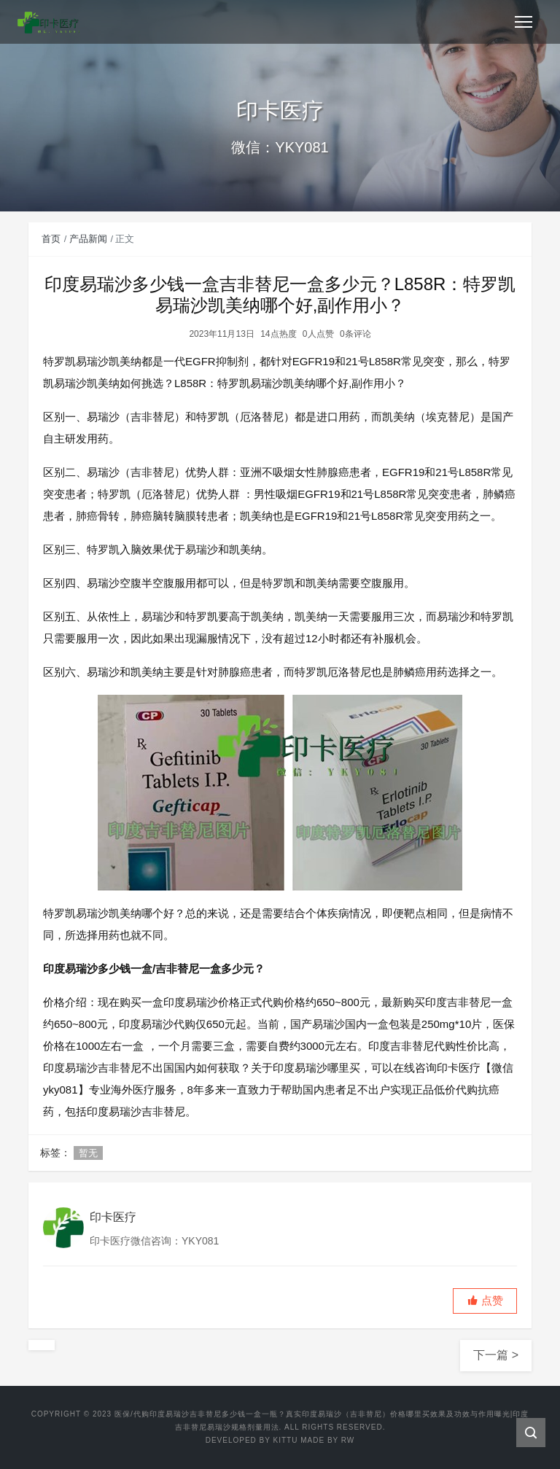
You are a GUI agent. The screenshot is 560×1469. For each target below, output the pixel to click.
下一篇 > (495, 1355)
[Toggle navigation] (523, 22)
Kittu (285, 1440)
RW (347, 1440)
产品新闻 (88, 238)
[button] (485, 1301)
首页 (51, 238)
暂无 (88, 1152)
